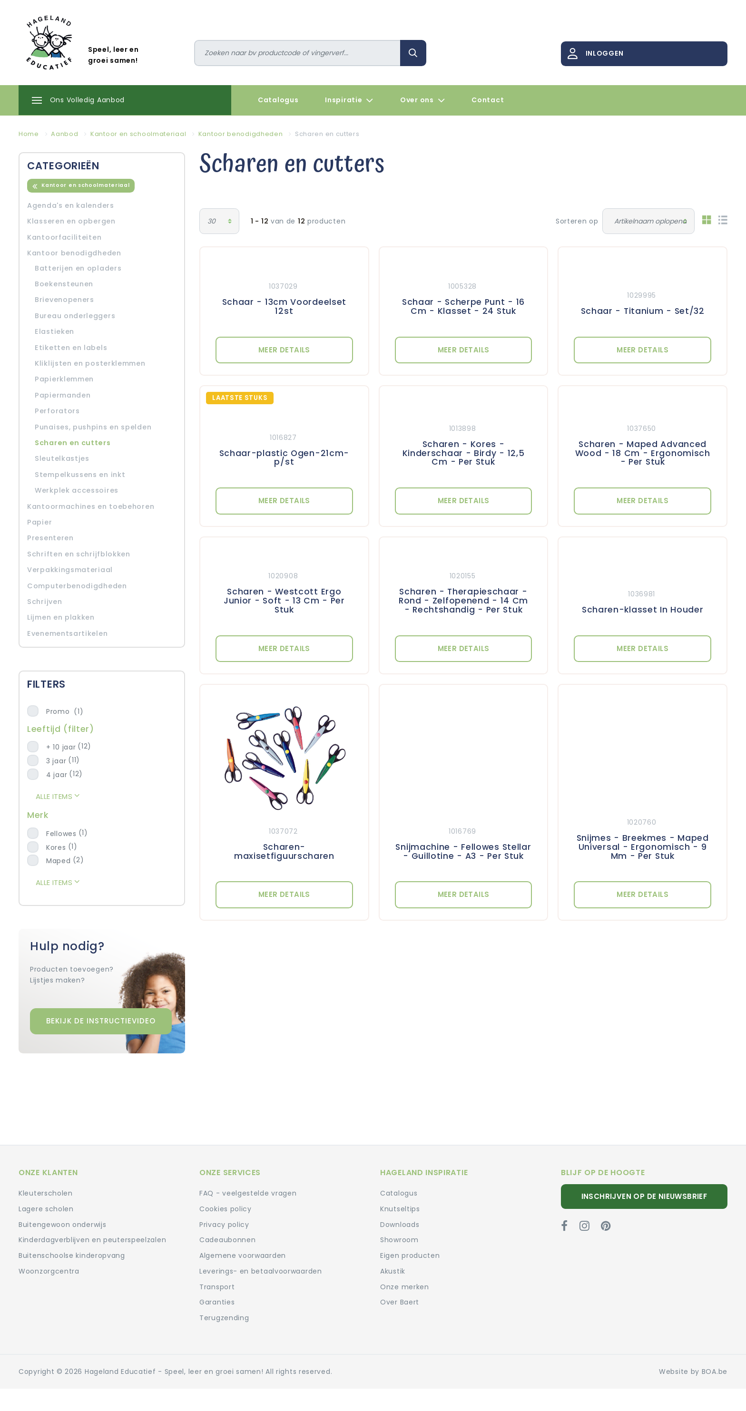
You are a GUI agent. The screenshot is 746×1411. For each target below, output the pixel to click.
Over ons (422, 100)
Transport (217, 1287)
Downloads (399, 1224)
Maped (58, 861)
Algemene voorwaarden (242, 1255)
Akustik (392, 1271)
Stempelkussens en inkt (80, 474)
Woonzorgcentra (49, 1271)
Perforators (57, 411)
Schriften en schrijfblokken (78, 554)
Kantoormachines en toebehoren (90, 506)
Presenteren (50, 538)
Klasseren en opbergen (71, 221)
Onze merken (404, 1287)
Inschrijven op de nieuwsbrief (644, 1196)
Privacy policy (224, 1224)
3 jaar (56, 761)
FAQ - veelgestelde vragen (248, 1193)
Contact (487, 100)
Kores (56, 847)
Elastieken (54, 331)
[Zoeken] (297, 53)
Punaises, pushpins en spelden (93, 427)
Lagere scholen (46, 1209)
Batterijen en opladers (78, 268)
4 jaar (56, 774)
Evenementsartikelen (67, 633)
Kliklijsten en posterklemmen (90, 363)
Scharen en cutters (73, 443)
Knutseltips (400, 1209)
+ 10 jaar (61, 747)
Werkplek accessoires (76, 490)
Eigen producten (410, 1255)
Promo (64, 711)
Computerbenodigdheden (77, 586)
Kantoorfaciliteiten (64, 237)
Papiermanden (62, 395)
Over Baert (399, 1302)
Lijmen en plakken (61, 617)
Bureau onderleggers (75, 316)
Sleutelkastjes (62, 458)
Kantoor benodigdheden (74, 253)
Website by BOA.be (693, 1371)
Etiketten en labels (71, 347)
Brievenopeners (64, 299)
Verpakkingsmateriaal (70, 569)
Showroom (399, 1240)
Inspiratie (349, 100)
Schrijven (44, 601)
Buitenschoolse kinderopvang (72, 1255)
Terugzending (224, 1318)
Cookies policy (225, 1209)
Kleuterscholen (46, 1193)
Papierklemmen (64, 379)
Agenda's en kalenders (70, 205)
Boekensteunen (64, 284)
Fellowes (61, 833)
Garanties (217, 1302)
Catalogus (278, 100)
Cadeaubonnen (227, 1240)
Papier (39, 522)
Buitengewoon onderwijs (62, 1224)
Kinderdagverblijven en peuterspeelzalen (92, 1240)
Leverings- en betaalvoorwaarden (260, 1271)
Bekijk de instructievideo (101, 1021)
